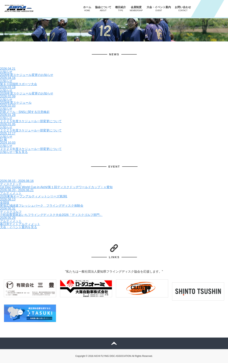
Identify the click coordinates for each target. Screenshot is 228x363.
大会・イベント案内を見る (18, 227)
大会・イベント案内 (159, 9)
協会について (103, 9)
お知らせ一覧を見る (14, 152)
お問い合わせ (183, 9)
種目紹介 (120, 9)
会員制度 (136, 9)
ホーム (87, 9)
